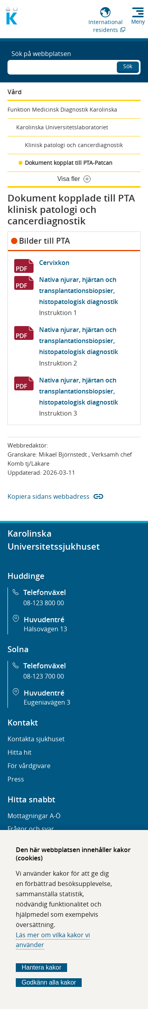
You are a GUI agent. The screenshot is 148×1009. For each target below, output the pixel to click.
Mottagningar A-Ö (33, 815)
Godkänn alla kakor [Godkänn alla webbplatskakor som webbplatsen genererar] (49, 982)
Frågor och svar (30, 828)
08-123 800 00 (43, 603)
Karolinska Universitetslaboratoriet (62, 127)
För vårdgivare (29, 765)
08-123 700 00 (43, 676)
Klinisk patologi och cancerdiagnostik (74, 145)
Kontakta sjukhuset (36, 739)
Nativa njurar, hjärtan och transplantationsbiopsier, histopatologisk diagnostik (78, 290)
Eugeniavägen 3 (47, 702)
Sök (127, 66)
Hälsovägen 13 (45, 629)
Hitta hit (19, 752)
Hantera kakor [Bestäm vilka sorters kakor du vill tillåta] (42, 967)
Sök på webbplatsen (41, 53)
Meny (138, 22)
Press (15, 779)
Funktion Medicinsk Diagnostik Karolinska (62, 109)
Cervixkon (54, 262)
